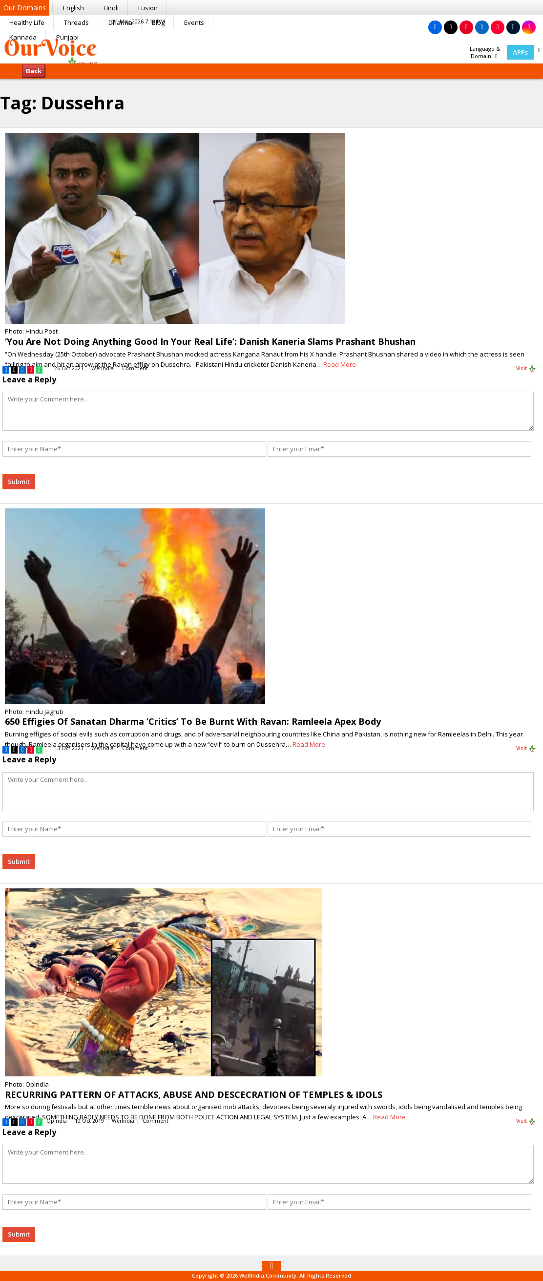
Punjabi (67, 37)
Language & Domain (485, 52)
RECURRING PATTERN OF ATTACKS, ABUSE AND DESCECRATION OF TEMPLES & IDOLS (193, 1094)
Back (34, 70)
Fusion (148, 7)
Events (194, 22)
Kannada (23, 37)
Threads (76, 22)
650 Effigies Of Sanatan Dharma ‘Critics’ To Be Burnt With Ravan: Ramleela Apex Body (193, 721)
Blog (158, 22)
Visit (526, 369)
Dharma (120, 22)
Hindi (111, 7)
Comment (135, 368)
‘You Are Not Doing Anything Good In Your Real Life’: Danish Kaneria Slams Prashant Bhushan (210, 341)
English (73, 7)
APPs (520, 52)
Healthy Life (26, 22)
